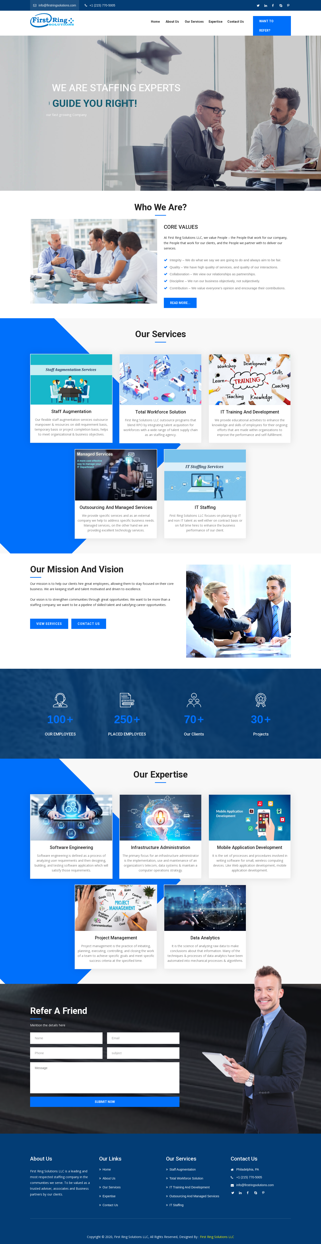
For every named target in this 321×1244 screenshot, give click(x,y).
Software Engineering (71, 847)
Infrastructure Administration (160, 847)
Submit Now (105, 1102)
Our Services (194, 21)
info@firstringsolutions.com (255, 1185)
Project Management (116, 937)
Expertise (215, 21)
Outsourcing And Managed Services (194, 1196)
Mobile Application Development (249, 847)
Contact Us (235, 21)
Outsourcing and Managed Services (116, 507)
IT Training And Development (189, 1187)
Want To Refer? (266, 25)
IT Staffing (205, 507)
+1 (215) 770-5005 (249, 1177)
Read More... (180, 303)
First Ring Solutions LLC (217, 1237)
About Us (172, 21)
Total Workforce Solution (160, 411)
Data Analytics (205, 937)
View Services (49, 624)
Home (155, 21)
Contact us (89, 624)
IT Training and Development (249, 411)
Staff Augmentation (71, 411)
